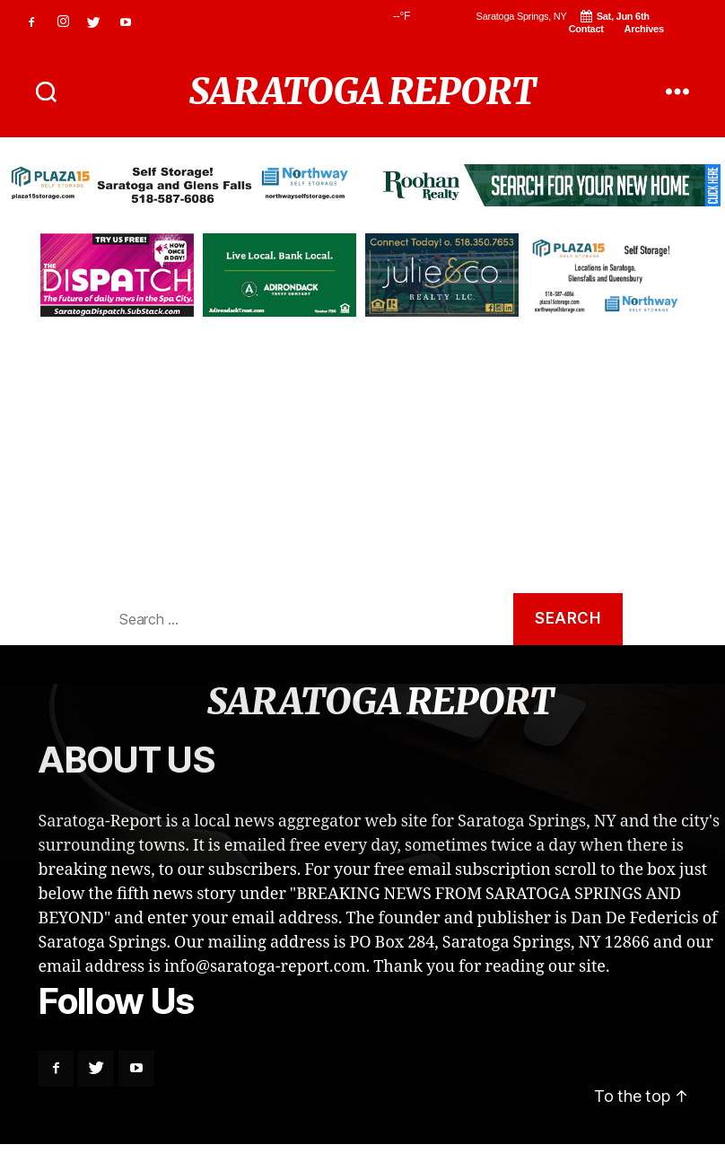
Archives (643, 28)
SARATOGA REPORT (362, 91)
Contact (586, 28)
